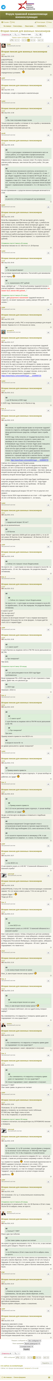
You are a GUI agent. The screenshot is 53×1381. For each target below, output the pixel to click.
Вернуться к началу (51, 75)
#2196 (3, 261)
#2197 (3, 317)
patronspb (11, 874)
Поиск (37, 34)
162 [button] (39, 40)
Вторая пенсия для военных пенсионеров (25, 31)
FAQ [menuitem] (13, 22)
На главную (8, 1377)
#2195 (3, 215)
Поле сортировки (26, 1343)
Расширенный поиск (40, 34)
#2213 (3, 1033)
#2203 (3, 586)
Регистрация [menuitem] (41, 22)
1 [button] (18, 40)
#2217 (3, 1189)
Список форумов (20, 1377)
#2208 (3, 854)
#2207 (3, 792)
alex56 (3, 133)
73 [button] (25, 40)
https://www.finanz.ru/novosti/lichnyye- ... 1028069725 (21, 376)
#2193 (3, 111)
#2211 (3, 960)
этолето (9, 1023)
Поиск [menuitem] (51, 26)
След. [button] (42, 40)
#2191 (3, 54)
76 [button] (34, 40)
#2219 (3, 1282)
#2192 (3, 88)
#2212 (3, 989)
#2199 (3, 391)
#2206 (3, 761)
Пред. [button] (16, 40)
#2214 (3, 1063)
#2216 (3, 1139)
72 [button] (23, 40)
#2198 (3, 340)
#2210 (3, 912)
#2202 (3, 554)
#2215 (3, 1102)
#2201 (3, 513)
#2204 (3, 637)
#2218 (3, 1221)
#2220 (3, 1319)
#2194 (3, 143)
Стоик (9, 44)
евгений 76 (10, 330)
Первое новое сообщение (20, 37)
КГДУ (3, 1272)
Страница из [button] (12, 40)
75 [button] (31, 40)
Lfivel (3, 951)
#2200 (3, 418)
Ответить (5, 34)
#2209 (3, 883)
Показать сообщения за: (26, 1341)
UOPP (3, 78)
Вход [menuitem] (50, 22)
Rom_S (3, 408)
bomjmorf (28, 1368)
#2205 (3, 705)
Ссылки (6, 22)
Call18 (3, 101)
